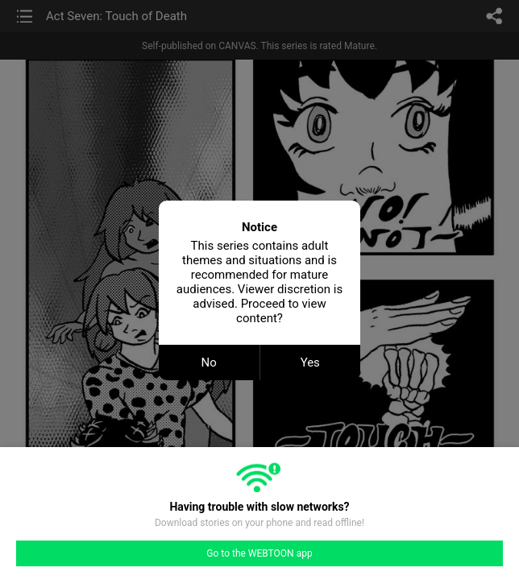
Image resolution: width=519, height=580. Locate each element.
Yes (310, 362)
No (209, 362)
